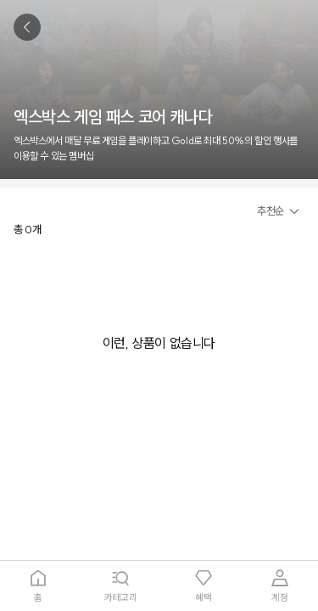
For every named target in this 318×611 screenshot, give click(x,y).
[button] (280, 211)
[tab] (38, 586)
